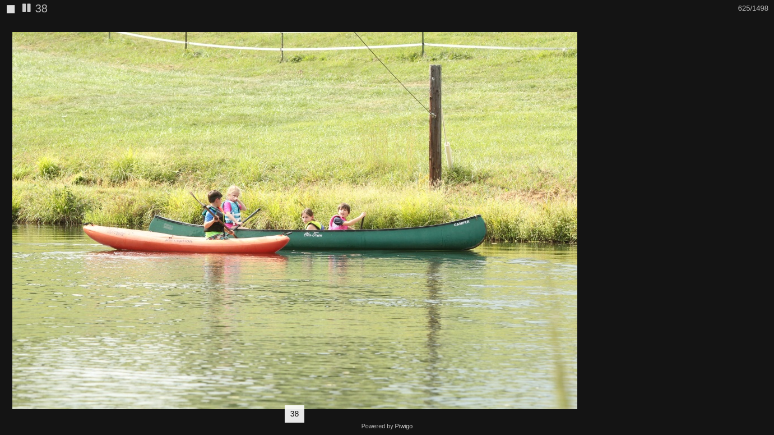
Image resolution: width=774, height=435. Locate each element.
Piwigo (404, 426)
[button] (579, 29)
